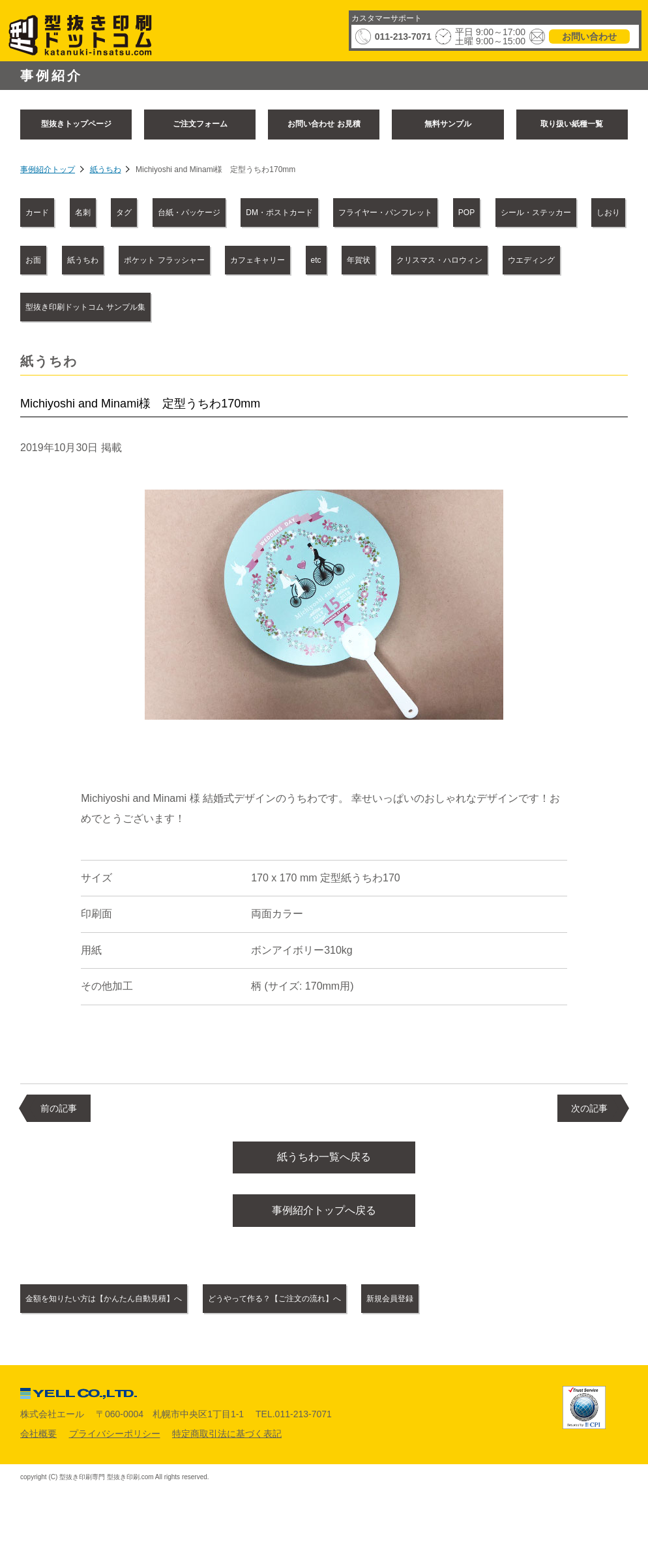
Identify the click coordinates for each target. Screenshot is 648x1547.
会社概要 (38, 1442)
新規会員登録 (389, 1307)
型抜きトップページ (76, 123)
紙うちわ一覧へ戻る (324, 1159)
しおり (608, 212)
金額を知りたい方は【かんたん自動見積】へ (103, 1307)
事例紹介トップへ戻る (324, 1216)
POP (466, 212)
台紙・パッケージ (189, 212)
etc (316, 260)
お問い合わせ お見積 (323, 123)
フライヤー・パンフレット (385, 212)
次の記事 (589, 1108)
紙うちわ (105, 169)
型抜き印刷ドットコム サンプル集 (85, 307)
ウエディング (531, 260)
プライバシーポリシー (114, 1442)
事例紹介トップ (47, 169)
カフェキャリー (257, 260)
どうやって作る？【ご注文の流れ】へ (274, 1307)
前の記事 (58, 1108)
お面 (33, 260)
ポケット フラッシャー (164, 260)
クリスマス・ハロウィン (439, 260)
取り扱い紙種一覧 (571, 123)
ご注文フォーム (200, 123)
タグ (124, 212)
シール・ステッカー (536, 212)
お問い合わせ (589, 36)
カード (37, 212)
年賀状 (358, 260)
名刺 (83, 212)
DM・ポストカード (279, 212)
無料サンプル (447, 123)
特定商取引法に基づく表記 (227, 1442)
